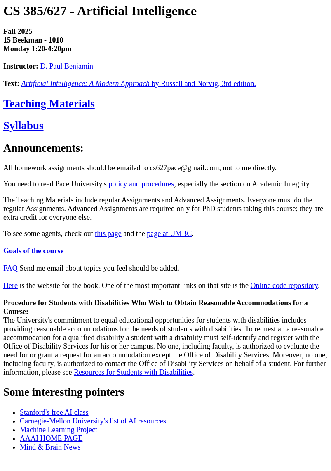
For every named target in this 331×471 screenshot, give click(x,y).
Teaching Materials (49, 104)
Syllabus (23, 125)
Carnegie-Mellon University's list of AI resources (93, 421)
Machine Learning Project (58, 430)
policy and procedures (141, 184)
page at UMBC (169, 233)
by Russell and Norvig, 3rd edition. (138, 83)
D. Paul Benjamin (66, 66)
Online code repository (284, 285)
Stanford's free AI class (54, 412)
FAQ (11, 268)
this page (108, 233)
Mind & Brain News (50, 447)
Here (10, 285)
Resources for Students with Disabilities (133, 372)
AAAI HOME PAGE (51, 438)
